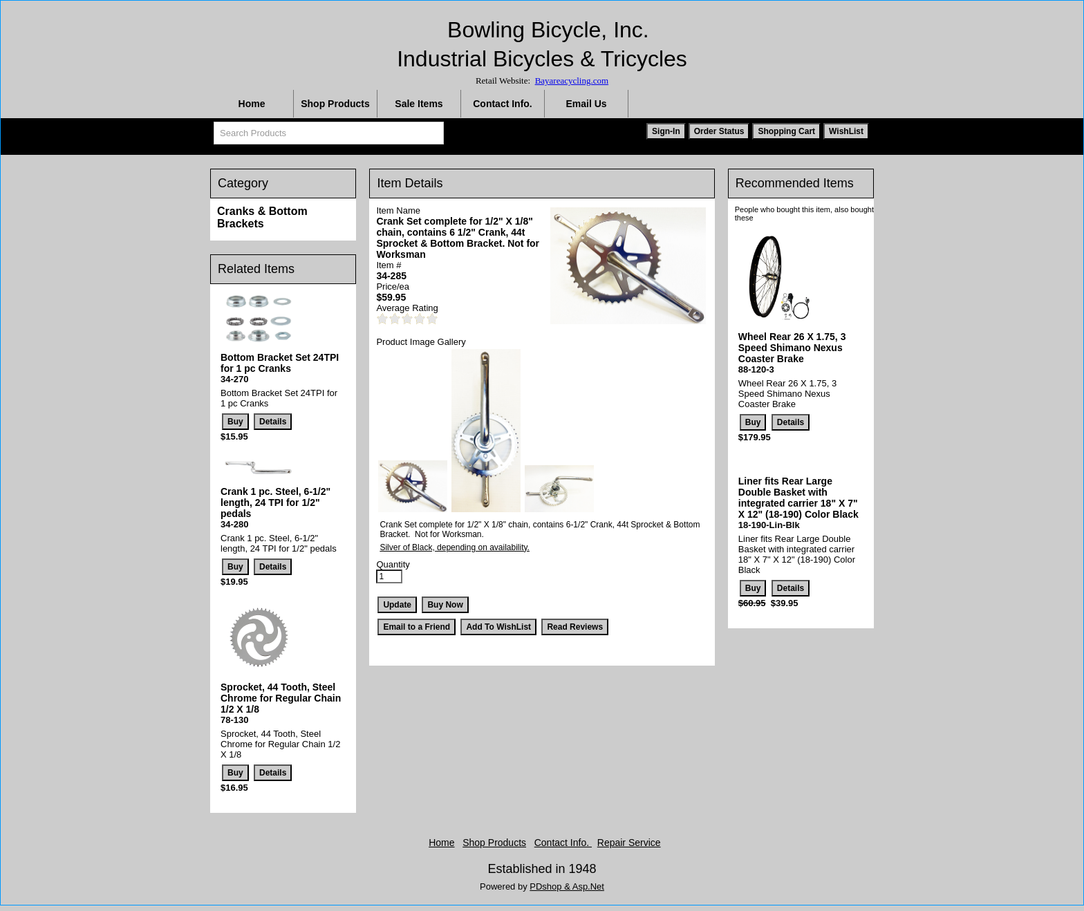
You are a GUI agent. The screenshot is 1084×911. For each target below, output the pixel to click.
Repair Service (629, 842)
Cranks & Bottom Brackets (262, 217)
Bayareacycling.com (571, 80)
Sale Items (418, 103)
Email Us (586, 103)
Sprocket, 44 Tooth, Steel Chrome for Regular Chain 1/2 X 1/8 (281, 698)
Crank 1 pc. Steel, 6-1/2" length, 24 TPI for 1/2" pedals (275, 502)
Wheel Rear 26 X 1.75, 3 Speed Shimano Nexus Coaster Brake (792, 347)
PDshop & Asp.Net (567, 886)
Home (252, 103)
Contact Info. (502, 103)
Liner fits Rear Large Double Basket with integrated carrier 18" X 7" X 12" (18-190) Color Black (798, 498)
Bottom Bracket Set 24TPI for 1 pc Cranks (280, 363)
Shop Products (335, 103)
